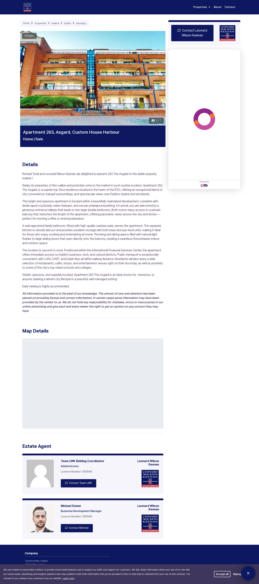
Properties (201, 7)
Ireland (55, 23)
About (217, 7)
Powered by (204, 184)
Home (26, 23)
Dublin (67, 23)
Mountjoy (81, 23)
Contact (230, 7)
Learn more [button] (68, 578)
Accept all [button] (222, 574)
